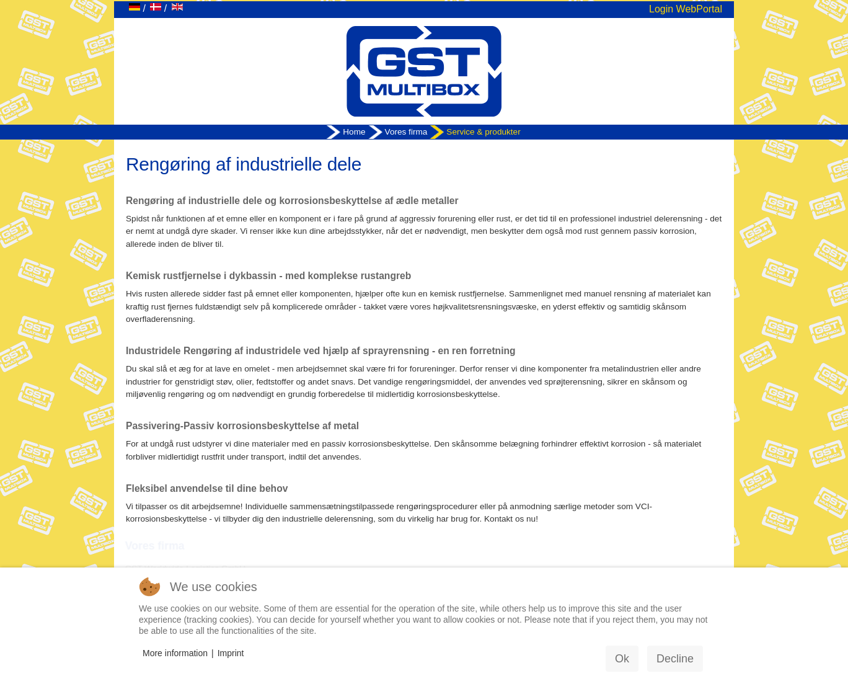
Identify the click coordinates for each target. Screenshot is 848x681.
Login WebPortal (685, 9)
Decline (675, 658)
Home (354, 131)
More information (175, 653)
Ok (622, 658)
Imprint (231, 653)
